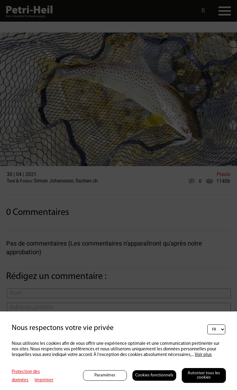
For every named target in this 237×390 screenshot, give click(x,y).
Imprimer (44, 380)
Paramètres (104, 375)
